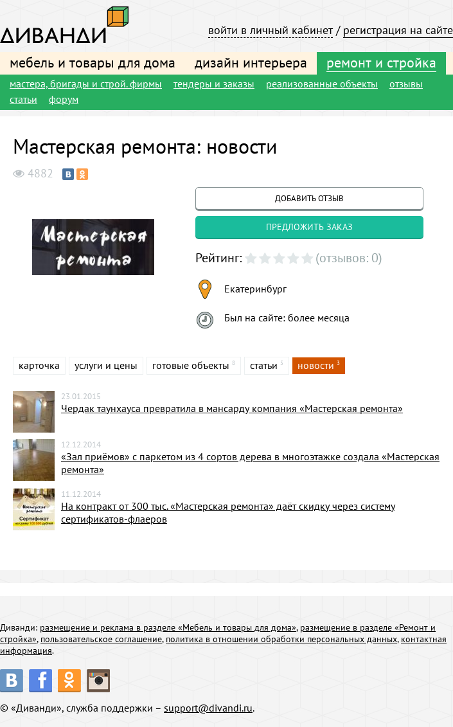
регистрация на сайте (398, 29)
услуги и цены (106, 365)
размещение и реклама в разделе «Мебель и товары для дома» (168, 627)
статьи (23, 99)
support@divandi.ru (208, 707)
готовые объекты (190, 365)
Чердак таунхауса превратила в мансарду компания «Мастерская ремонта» (232, 408)
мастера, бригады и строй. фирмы (86, 83)
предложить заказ (309, 227)
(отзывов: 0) (348, 257)
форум (63, 99)
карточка (39, 365)
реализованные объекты (322, 83)
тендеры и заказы (213, 83)
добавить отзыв (309, 198)
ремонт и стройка (381, 62)
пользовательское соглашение (101, 639)
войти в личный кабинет (270, 29)
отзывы (406, 83)
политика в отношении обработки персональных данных (281, 639)
